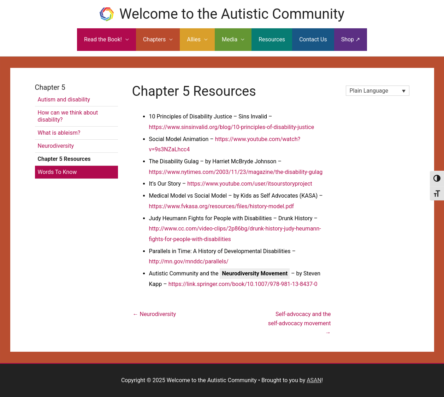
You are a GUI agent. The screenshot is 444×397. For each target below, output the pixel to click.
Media (229, 39)
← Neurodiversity (154, 314)
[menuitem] (377, 91)
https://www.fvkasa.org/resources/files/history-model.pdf (221, 206)
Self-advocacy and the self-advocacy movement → (299, 317)
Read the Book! (103, 39)
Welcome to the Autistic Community (231, 14)
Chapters (154, 39)
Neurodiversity (56, 145)
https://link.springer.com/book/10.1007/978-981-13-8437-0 (243, 284)
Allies (194, 39)
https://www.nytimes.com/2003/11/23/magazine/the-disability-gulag (236, 172)
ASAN (314, 380)
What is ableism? (59, 132)
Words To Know (57, 172)
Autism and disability (64, 99)
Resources (272, 39)
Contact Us (313, 39)
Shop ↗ (350, 39)
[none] (377, 91)
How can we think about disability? (68, 116)
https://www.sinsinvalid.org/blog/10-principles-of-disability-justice (231, 127)
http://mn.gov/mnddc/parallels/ (189, 261)
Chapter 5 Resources (64, 159)
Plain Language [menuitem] (369, 90)
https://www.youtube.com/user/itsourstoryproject (249, 183)
